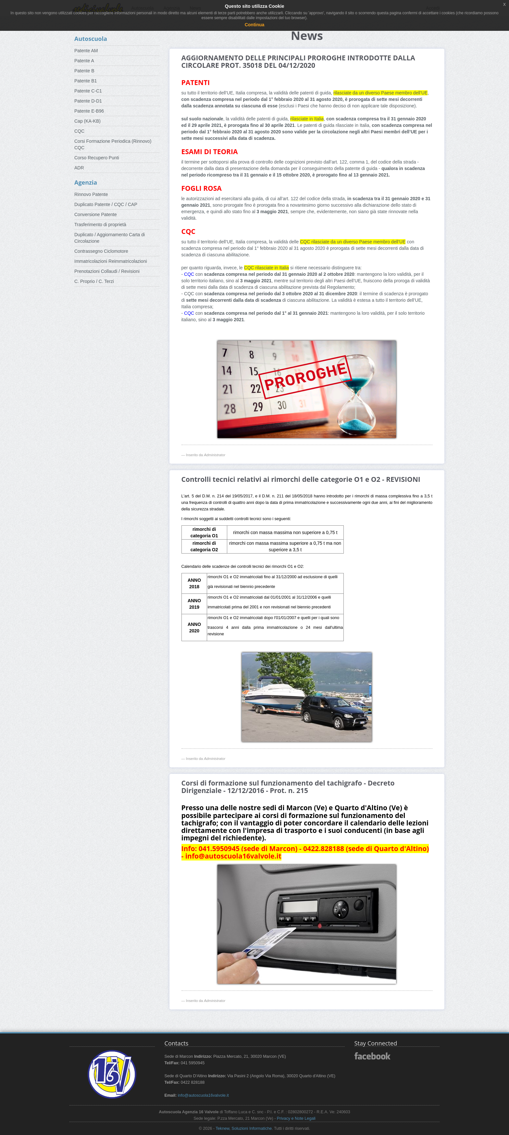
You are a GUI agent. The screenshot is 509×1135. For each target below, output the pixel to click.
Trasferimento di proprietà (100, 224)
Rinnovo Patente (91, 194)
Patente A (84, 60)
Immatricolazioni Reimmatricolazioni (110, 261)
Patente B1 (85, 80)
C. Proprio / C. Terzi (94, 281)
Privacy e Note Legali (296, 1118)
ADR (79, 167)
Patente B (84, 70)
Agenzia (85, 182)
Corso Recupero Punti (96, 157)
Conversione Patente (95, 214)
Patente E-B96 (89, 111)
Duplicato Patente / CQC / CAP (105, 204)
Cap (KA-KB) (87, 121)
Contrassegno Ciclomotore (101, 251)
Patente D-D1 (88, 101)
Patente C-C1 (88, 90)
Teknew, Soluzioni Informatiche (244, 1128)
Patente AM (86, 50)
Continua (255, 24)
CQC (79, 131)
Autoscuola (90, 39)
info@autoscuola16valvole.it (203, 1095)
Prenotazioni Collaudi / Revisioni (107, 271)
